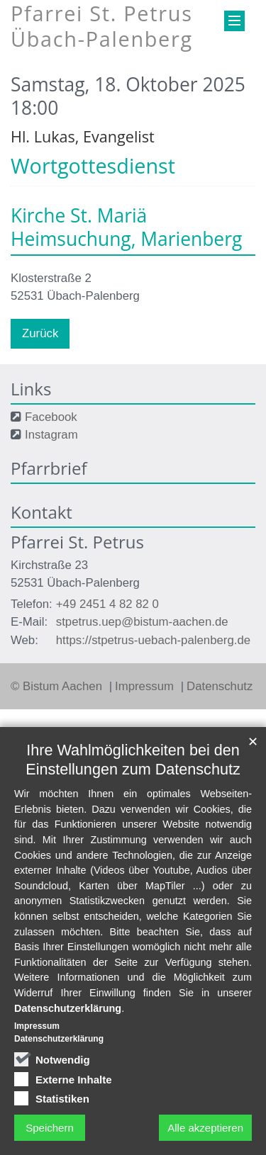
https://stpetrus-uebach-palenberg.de (153, 640)
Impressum (146, 686)
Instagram (51, 434)
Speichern (50, 1128)
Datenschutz (220, 686)
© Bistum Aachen (58, 686)
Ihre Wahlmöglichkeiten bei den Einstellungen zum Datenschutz (133, 759)
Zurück (40, 333)
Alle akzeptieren (205, 1128)
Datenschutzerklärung (67, 1008)
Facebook (51, 417)
